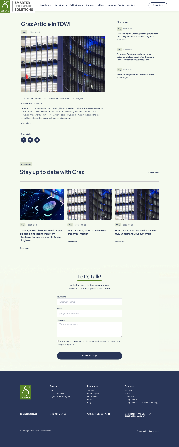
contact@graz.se (28, 413)
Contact (131, 5)
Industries (61, 5)
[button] (23, 140)
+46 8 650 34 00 (58, 413)
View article (26, 123)
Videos (101, 5)
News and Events (116, 5)
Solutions (46, 5)
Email (59, 309)
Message (61, 320)
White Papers (76, 5)
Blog (22, 225)
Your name (61, 297)
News (24, 32)
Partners (90, 5)
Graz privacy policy (65, 344)
